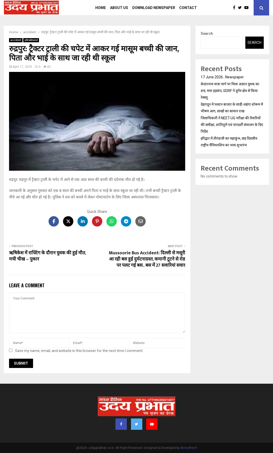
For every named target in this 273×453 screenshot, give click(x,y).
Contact (188, 8)
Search (207, 33)
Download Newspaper (153, 8)
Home (100, 8)
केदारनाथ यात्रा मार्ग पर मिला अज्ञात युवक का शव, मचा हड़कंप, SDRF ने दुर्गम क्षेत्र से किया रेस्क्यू (230, 90)
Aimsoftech (188, 448)
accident (15, 40)
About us (119, 8)
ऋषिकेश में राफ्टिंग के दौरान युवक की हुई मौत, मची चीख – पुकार (47, 256)
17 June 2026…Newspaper (222, 77)
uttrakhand (31, 40)
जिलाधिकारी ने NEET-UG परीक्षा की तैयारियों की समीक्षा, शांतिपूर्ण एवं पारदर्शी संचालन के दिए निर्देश (232, 124)
